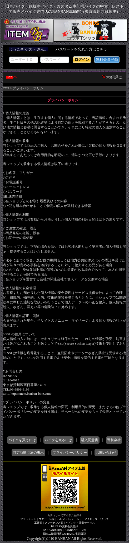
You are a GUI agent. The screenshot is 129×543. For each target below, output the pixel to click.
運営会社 (114, 440)
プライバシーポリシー (70, 452)
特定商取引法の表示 (28, 452)
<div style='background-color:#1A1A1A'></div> (64, 57)
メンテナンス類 (54, 522)
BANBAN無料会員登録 (64, 526)
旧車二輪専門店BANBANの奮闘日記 (64, 533)
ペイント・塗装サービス (80, 522)
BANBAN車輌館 (52, 530)
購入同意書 (89, 440)
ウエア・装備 (46, 519)
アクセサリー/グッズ (96, 519)
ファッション (28, 519)
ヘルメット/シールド (69, 519)
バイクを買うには (22, 440)
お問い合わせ (106, 452)
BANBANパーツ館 (75, 530)
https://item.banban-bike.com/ (31, 394)
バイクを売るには (58, 440)
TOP (6, 88)
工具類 (38, 522)
